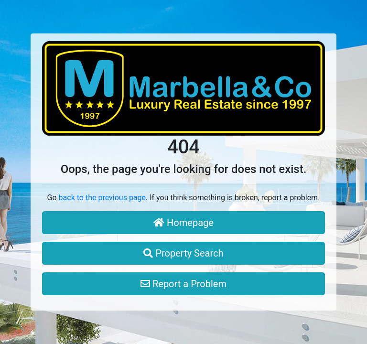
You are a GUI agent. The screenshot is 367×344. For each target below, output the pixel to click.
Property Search (183, 253)
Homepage (183, 222)
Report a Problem (183, 284)
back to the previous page (102, 197)
